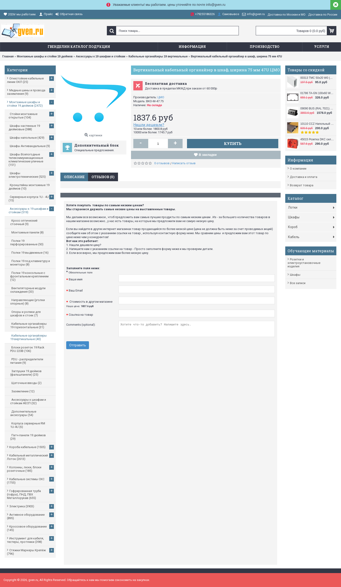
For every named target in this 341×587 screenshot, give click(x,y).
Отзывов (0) (103, 177)
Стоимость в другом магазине (89, 304)
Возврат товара (301, 185)
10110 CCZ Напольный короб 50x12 (317, 123)
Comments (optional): (80, 324)
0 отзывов (162, 163)
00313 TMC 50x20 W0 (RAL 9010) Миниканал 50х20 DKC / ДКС (317, 77)
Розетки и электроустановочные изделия (304, 263)
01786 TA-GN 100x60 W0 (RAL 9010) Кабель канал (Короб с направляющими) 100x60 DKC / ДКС (317, 93)
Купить (233, 143)
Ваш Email (76, 290)
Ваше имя (75, 279)
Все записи (297, 283)
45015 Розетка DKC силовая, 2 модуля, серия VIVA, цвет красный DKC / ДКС (317, 139)
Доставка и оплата (303, 177)
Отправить (77, 345)
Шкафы (295, 274)
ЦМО (160, 97)
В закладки (208, 155)
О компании (298, 168)
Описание (74, 177)
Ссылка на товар (81, 314)
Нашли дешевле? (148, 125)
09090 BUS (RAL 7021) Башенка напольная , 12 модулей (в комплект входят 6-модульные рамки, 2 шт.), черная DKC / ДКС (317, 108)
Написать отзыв (184, 163)
